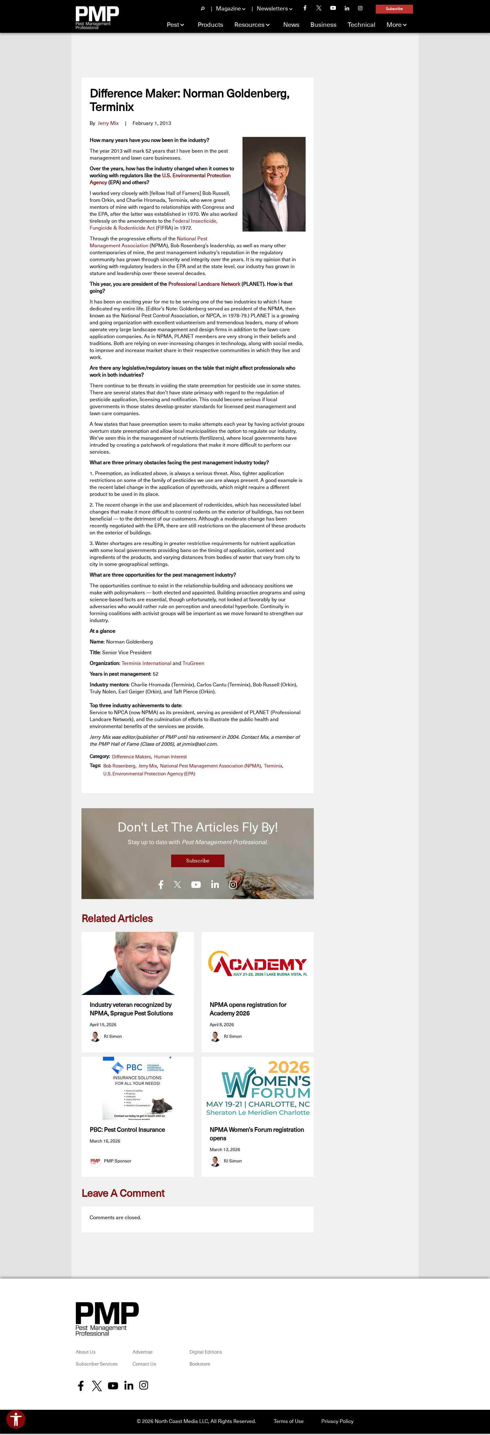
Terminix (273, 766)
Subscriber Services (96, 1365)
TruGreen (193, 663)
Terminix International (146, 663)
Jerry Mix (108, 123)
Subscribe (394, 9)
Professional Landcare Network (204, 284)
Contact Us (144, 1365)
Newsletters (272, 9)
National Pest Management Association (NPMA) (210, 766)
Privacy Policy (337, 1423)
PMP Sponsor (117, 1163)
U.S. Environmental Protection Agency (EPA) (149, 774)
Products (210, 25)
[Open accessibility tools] (15, 1419)
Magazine (228, 9)
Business (323, 25)
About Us (85, 1353)
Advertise (142, 1353)
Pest (173, 25)
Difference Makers (131, 757)
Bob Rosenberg (119, 766)
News (291, 25)
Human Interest (170, 757)
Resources (249, 25)
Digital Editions (205, 1353)
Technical (361, 25)
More (394, 25)
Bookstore (199, 1365)
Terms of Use (289, 1423)
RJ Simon (113, 1036)
